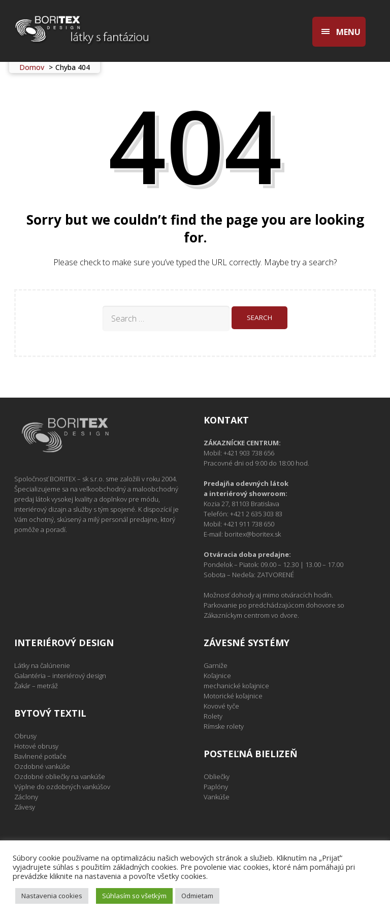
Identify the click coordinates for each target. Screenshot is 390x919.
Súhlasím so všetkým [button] (134, 895)
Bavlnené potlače (40, 756)
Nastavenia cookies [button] (51, 895)
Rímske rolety (224, 726)
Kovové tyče (221, 706)
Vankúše (217, 796)
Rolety (213, 716)
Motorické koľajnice (233, 695)
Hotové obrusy (36, 746)
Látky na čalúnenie (42, 665)
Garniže (216, 665)
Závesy (24, 806)
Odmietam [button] (197, 895)
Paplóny (216, 786)
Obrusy (25, 735)
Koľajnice (217, 675)
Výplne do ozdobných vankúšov (62, 786)
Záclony (26, 796)
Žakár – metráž (36, 685)
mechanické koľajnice (236, 685)
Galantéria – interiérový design (60, 675)
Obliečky (217, 776)
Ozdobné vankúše (42, 766)
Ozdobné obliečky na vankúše (59, 776)
